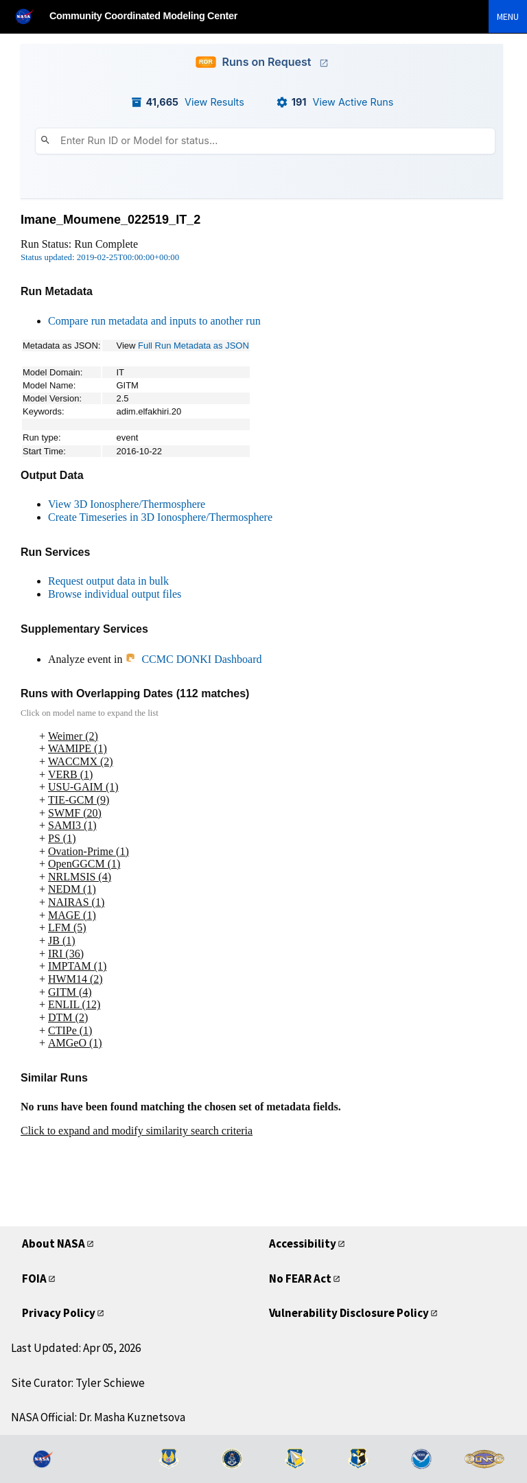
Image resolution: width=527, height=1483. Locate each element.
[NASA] (30, 16)
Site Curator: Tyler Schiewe (78, 1382)
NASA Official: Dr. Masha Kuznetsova (98, 1417)
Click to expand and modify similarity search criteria (137, 1130)
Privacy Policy (61, 1312)
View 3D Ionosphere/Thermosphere (126, 504)
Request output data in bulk (108, 581)
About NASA (57, 1243)
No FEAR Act (305, 1278)
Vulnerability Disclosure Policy (353, 1312)
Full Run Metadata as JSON (193, 345)
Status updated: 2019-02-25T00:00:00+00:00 (100, 257)
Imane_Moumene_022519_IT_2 (110, 219)
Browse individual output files (114, 594)
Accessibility (304, 1243)
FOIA (35, 1278)
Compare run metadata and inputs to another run (154, 321)
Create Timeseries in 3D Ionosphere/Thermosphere (160, 517)
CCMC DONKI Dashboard (193, 659)
